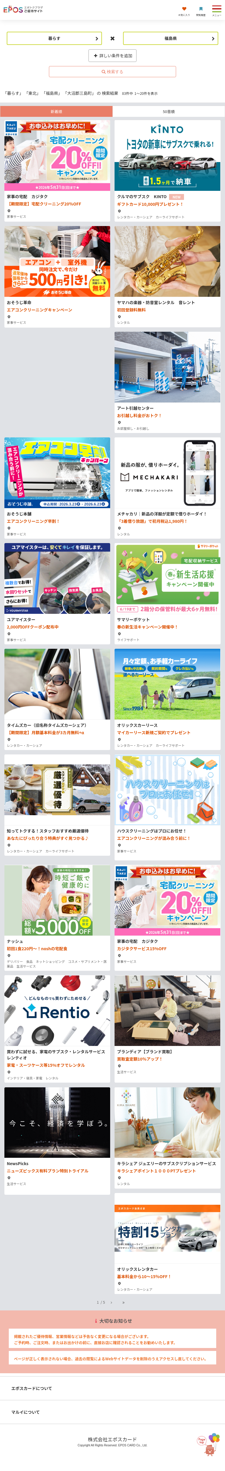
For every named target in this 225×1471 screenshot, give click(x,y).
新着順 (56, 111)
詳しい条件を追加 (112, 55)
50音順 (169, 111)
